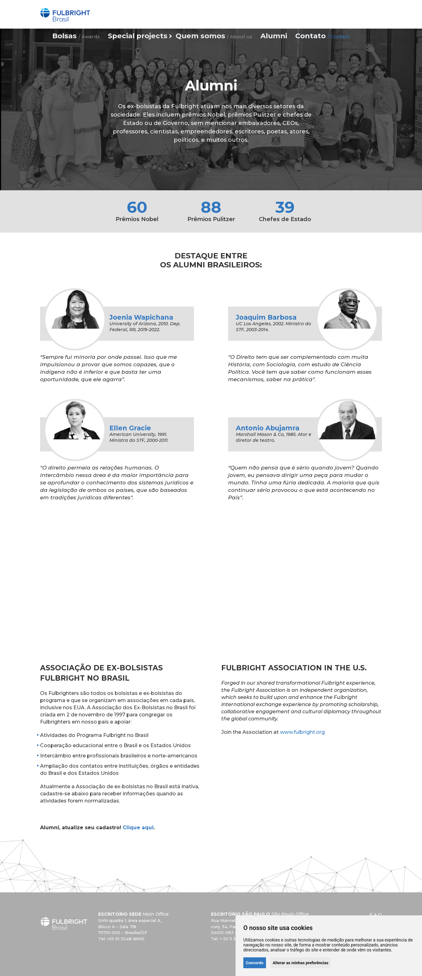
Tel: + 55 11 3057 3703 (233, 938)
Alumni (274, 13)
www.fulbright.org (302, 732)
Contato (313, 13)
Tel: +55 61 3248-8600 (121, 938)
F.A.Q (375, 915)
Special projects (169, 13)
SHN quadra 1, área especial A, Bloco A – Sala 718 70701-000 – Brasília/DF (129, 926)
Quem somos (228, 13)
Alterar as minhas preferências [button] (300, 962)
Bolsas (121, 13)
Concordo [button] (255, 962)
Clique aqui (138, 827)
